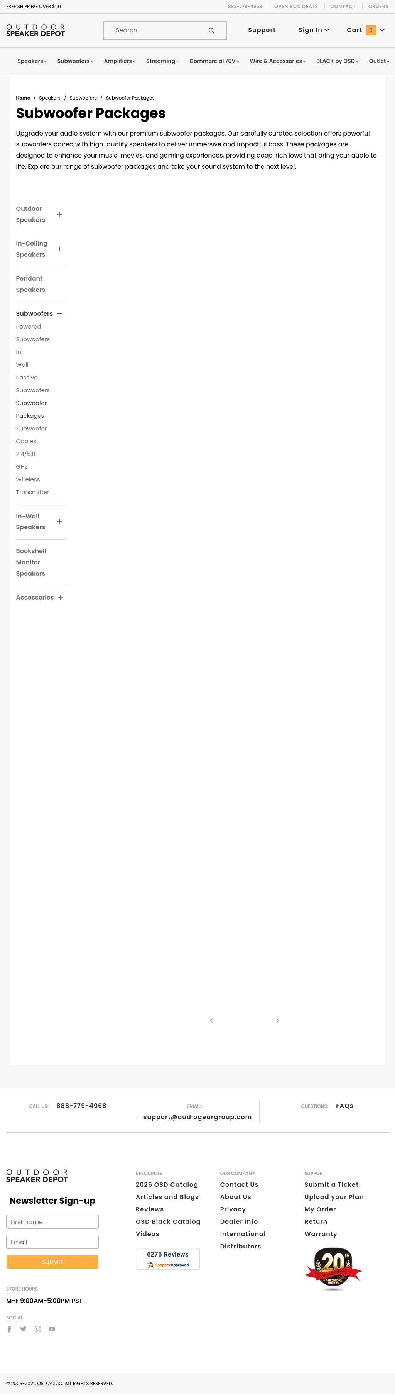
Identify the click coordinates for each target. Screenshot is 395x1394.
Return (315, 1221)
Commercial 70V (214, 61)
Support (262, 29)
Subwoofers (75, 61)
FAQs (344, 1105)
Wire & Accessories (278, 61)
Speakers (33, 61)
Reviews (150, 1209)
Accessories (35, 597)
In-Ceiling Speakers (31, 249)
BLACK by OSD (337, 61)
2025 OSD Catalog (167, 1184)
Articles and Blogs (167, 1196)
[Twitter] (23, 1329)
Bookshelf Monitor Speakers (31, 562)
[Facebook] (9, 1329)
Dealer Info (239, 1221)
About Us (236, 1196)
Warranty (320, 1234)
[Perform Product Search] (211, 30)
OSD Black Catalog (168, 1221)
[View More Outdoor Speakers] (59, 214)
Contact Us (239, 1184)
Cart (366, 29)
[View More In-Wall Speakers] (59, 522)
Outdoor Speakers (31, 214)
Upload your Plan (334, 1196)
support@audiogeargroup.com (197, 1117)
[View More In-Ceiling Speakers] (59, 249)
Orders (378, 6)
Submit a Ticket (331, 1184)
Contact (343, 6)
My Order (320, 1209)
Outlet (379, 61)
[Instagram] (38, 1329)
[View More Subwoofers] (60, 314)
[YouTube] (52, 1329)
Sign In (314, 29)
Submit (52, 1261)
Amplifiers (120, 61)
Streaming (162, 61)
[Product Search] (150, 30)
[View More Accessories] (61, 598)
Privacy (233, 1209)
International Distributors (243, 1240)
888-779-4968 (81, 1105)
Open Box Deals (296, 6)
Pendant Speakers (31, 284)
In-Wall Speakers (31, 522)
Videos (147, 1234)
